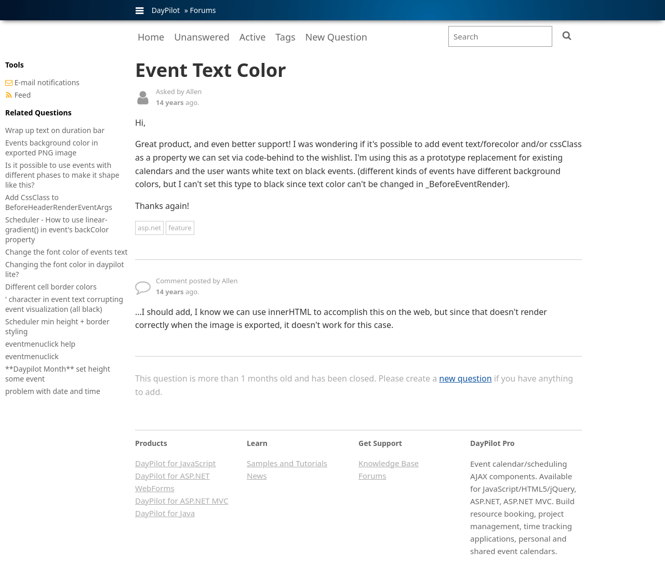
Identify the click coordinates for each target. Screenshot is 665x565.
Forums (203, 10)
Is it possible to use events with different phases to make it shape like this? (62, 175)
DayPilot (166, 10)
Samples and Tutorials (287, 463)
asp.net (149, 227)
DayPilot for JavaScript (175, 463)
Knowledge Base (388, 463)
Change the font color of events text (66, 252)
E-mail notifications (47, 82)
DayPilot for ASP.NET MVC (181, 500)
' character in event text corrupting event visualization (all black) (64, 304)
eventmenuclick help (40, 344)
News (257, 475)
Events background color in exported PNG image (51, 147)
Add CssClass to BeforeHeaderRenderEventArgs (58, 202)
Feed (23, 95)
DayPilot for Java (165, 513)
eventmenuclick (32, 356)
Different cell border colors (51, 287)
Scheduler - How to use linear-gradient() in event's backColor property (57, 229)
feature (179, 227)
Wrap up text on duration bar (54, 130)
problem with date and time (52, 391)
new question (465, 378)
